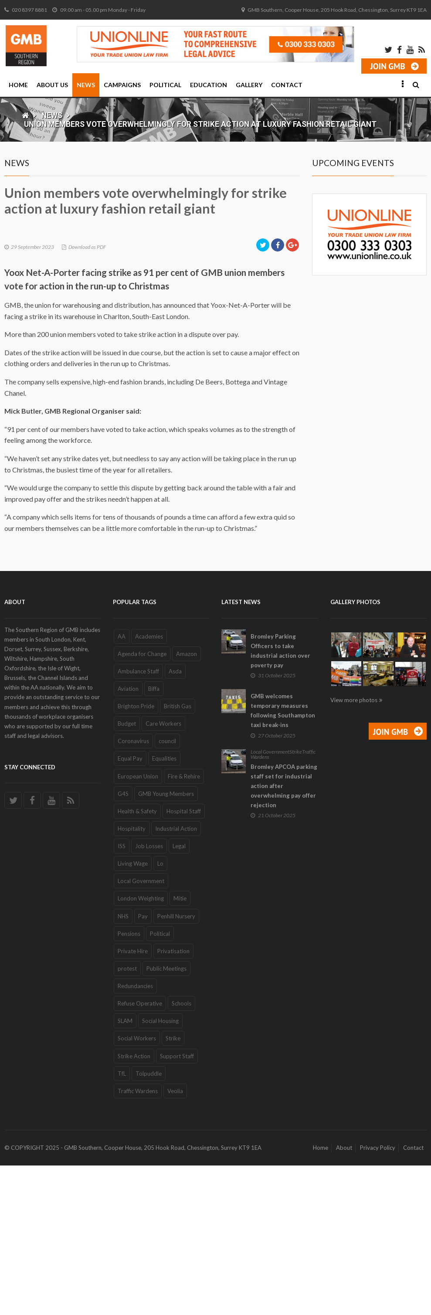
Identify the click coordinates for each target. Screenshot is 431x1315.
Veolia (175, 1240)
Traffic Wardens (138, 1240)
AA (122, 785)
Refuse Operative (140, 1152)
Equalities (164, 908)
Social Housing (160, 1170)
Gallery (249, 84)
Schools (181, 1152)
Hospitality (132, 978)
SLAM (125, 1170)
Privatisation (173, 1100)
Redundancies (135, 1135)
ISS (122, 995)
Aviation (128, 838)
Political (165, 84)
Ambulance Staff (138, 820)
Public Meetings (166, 1118)
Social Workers (137, 1188)
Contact (286, 84)
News (86, 84)
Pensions (129, 1083)
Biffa (154, 838)
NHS (123, 1065)
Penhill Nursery (176, 1065)
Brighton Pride (136, 855)
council (167, 890)
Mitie (180, 1048)
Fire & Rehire (184, 925)
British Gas (177, 855)
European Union (138, 925)
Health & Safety (137, 960)
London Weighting (141, 1048)
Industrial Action (176, 978)
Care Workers (163, 873)
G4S (123, 943)
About (344, 1297)
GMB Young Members (166, 943)
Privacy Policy (377, 1297)
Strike (173, 1188)
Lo (160, 1012)
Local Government (141, 1030)
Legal (179, 995)
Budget (127, 873)
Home (18, 84)
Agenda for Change (142, 803)
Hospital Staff (183, 960)
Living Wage (133, 1012)
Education (208, 84)
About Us (52, 84)
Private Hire (133, 1100)
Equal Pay (130, 908)
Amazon (186, 803)
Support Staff (177, 1205)
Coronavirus (133, 890)
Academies (149, 785)
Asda (175, 820)
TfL (122, 1223)
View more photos (353, 849)
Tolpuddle (149, 1223)
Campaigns (122, 84)
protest (127, 1118)
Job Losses (149, 995)
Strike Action (134, 1205)
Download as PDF (87, 396)
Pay (143, 1065)
